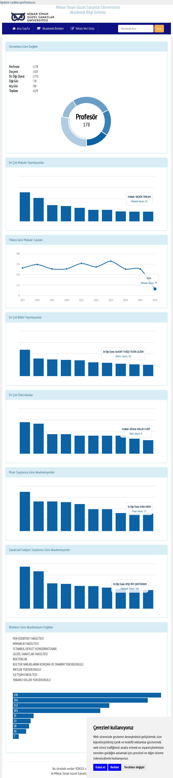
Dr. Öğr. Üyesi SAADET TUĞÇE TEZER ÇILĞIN (123, 351)
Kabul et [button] (100, 767)
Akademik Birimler (50, 28)
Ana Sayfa (21, 28)
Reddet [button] (114, 767)
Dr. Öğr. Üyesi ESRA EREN (139, 506)
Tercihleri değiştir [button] (134, 767)
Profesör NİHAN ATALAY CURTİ (136, 429)
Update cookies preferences (17, 2)
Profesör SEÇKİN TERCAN (139, 196)
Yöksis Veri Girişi (82, 28)
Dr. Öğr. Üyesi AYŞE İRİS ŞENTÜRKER (130, 584)
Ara (159, 29)
